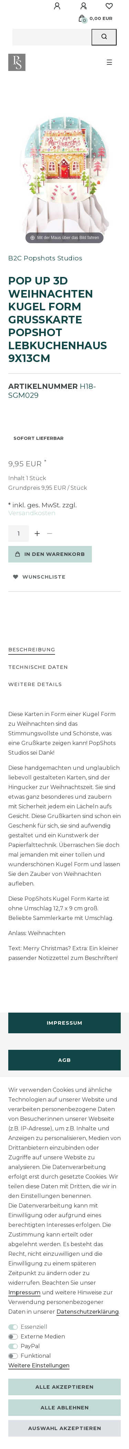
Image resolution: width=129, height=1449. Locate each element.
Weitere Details (35, 684)
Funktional (36, 1356)
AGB (64, 1060)
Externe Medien (43, 1336)
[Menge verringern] (49, 533)
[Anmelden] (58, 6)
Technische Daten (38, 667)
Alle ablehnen (65, 1408)
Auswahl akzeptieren (64, 1428)
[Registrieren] (84, 6)
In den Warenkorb (50, 554)
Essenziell (34, 1327)
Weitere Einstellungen (38, 1365)
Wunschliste (39, 577)
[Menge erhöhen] (37, 533)
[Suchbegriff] (52, 37)
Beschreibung (31, 649)
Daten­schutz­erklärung (87, 1311)
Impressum (65, 1023)
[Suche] (104, 37)
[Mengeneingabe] (18, 533)
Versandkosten (32, 513)
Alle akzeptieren (64, 1387)
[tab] (31, 650)
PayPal (30, 1346)
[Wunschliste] (109, 6)
